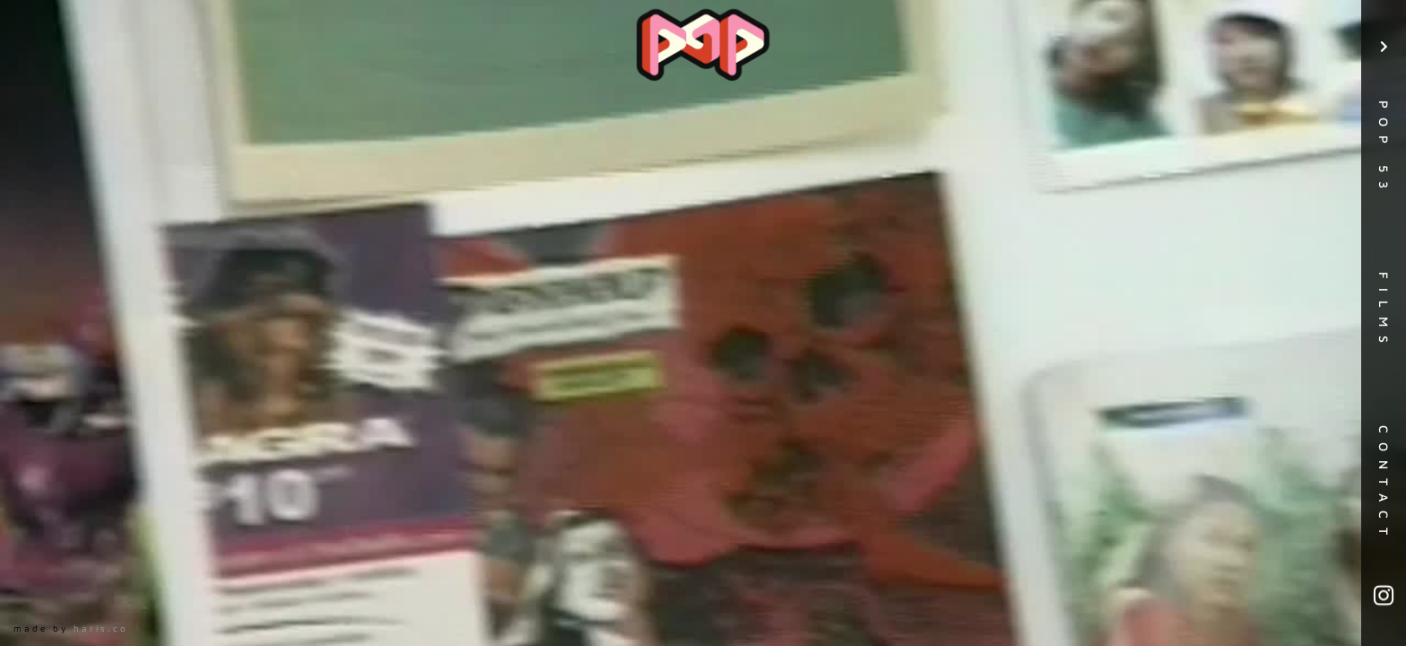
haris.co (101, 628)
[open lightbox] (703, 323)
